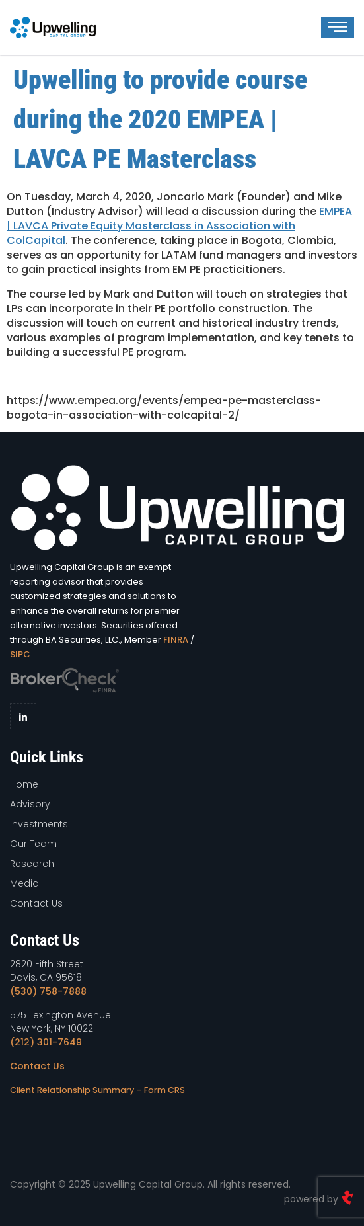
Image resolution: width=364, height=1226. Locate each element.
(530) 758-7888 (48, 991)
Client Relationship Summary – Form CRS (97, 1090)
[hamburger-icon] (337, 27)
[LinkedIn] (23, 716)
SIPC (20, 654)
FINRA (175, 639)
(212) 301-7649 (46, 1042)
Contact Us (37, 1066)
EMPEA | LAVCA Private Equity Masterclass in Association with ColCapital (179, 226)
